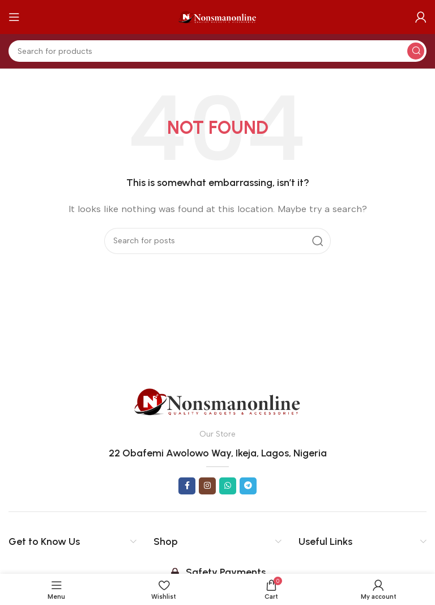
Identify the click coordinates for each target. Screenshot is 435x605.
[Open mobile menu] (14, 17)
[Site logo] (217, 16)
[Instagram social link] (207, 485)
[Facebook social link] (186, 485)
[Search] (217, 51)
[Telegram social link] (248, 485)
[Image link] (217, 401)
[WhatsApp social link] (227, 485)
